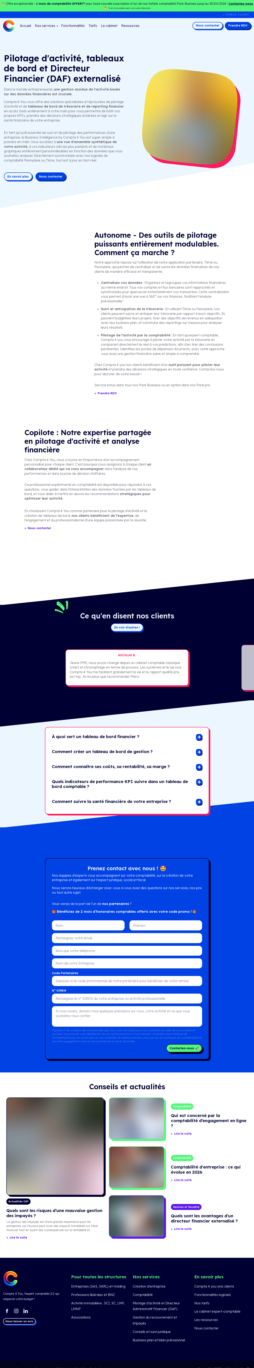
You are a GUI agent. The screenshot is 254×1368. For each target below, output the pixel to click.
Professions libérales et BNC (93, 1295)
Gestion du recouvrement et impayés (155, 1320)
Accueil (25, 26)
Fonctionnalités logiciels (212, 1295)
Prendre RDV (237, 25)
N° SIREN (59, 990)
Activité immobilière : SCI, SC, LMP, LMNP (98, 1306)
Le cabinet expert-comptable (217, 1311)
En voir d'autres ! (127, 627)
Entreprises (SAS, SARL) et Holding (98, 1286)
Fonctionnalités (73, 26)
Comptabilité (143, 1295)
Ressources (130, 26)
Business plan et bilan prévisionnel (159, 1340)
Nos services (45, 26)
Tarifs (93, 26)
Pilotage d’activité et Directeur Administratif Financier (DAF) (156, 1306)
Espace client (237, 14)
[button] (95, 737)
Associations (81, 1317)
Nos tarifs (201, 1303)
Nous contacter (207, 25)
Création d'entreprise (149, 1286)
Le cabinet (109, 26)
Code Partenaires (65, 973)
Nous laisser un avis (19, 1321)
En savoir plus (18, 176)
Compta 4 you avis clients (214, 1286)
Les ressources (206, 1320)
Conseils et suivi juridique (152, 1332)
